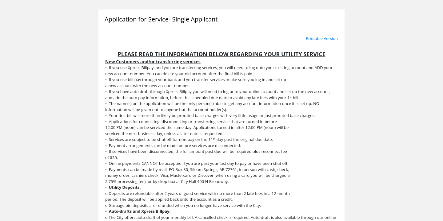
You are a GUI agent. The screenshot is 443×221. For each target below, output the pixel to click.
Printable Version (322, 38)
